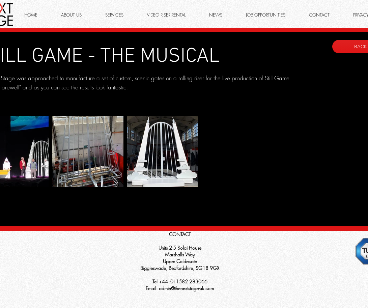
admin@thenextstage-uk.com (186, 288)
